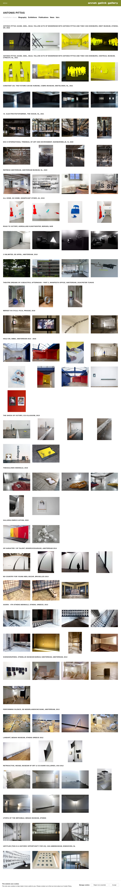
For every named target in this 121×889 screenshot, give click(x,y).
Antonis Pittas (14, 12)
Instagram (114, 885)
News (52, 17)
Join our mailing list (88, 885)
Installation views (10, 17)
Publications (43, 17)
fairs (57, 17)
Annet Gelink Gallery (103, 3)
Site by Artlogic (35, 885)
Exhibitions (32, 17)
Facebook (103, 885)
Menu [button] (5, 3)
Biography (22, 17)
